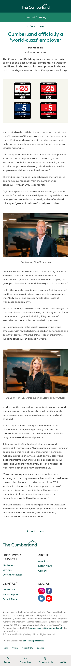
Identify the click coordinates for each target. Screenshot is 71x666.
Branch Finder (10, 599)
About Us (43, 561)
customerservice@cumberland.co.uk (45, 628)
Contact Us (46, 660)
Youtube (49, 598)
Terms (5, 648)
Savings (7, 570)
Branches (25, 660)
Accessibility (27, 648)
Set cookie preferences (33, 640)
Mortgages (9, 565)
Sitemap (40, 648)
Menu (63, 660)
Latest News (45, 565)
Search (8, 660)
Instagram (41, 591)
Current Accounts (12, 574)
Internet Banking (35, 17)
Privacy (15, 648)
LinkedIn (41, 598)
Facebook (49, 591)
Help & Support (11, 594)
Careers (42, 570)
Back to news (35, 26)
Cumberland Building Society (36, 6)
